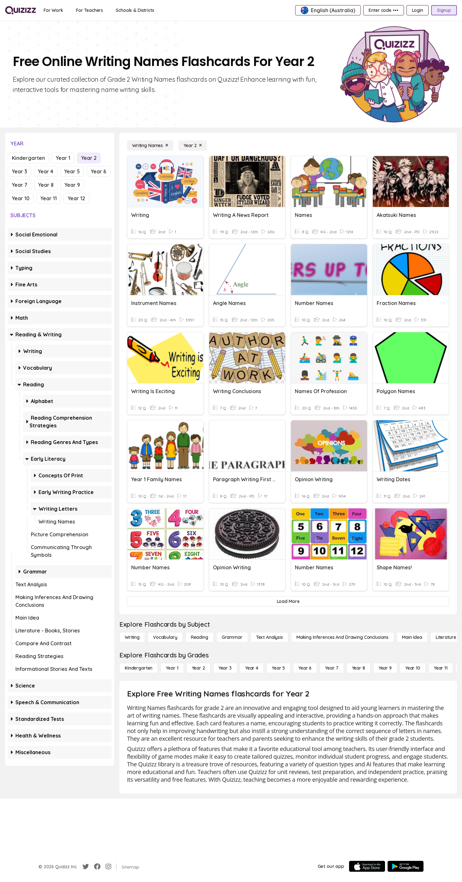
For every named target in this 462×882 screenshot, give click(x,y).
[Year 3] (225, 668)
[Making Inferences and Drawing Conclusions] (342, 637)
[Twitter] (85, 866)
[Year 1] (172, 668)
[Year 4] (252, 668)
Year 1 (63, 158)
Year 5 (72, 171)
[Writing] (132, 637)
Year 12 (76, 198)
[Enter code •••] (383, 10)
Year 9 (72, 185)
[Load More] (288, 601)
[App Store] (367, 866)
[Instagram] (108, 866)
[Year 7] (332, 668)
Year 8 (46, 185)
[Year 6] (305, 668)
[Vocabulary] (165, 637)
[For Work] (53, 10)
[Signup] (444, 10)
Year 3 (19, 171)
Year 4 (45, 171)
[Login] (417, 10)
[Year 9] (385, 668)
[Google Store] (406, 866)
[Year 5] (278, 668)
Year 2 (89, 158)
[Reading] (199, 637)
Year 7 (19, 185)
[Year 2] (192, 145)
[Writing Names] (150, 145)
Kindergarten (28, 158)
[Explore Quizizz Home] (20, 10)
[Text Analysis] (269, 637)
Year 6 (98, 171)
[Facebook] (97, 866)
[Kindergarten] (138, 668)
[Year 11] (440, 668)
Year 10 (21, 198)
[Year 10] (413, 668)
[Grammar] (232, 637)
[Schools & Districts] (135, 10)
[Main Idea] (412, 637)
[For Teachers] (89, 10)
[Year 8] (358, 668)
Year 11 (48, 198)
